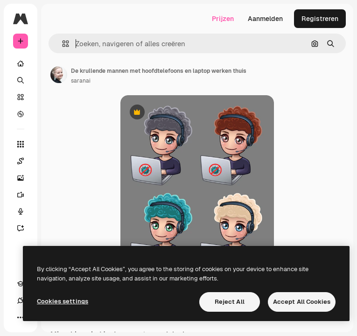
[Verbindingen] (20, 300)
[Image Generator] (25, 177)
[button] (62, 43)
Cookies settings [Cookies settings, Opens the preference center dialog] (62, 301)
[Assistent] (25, 228)
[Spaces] (25, 161)
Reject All (230, 302)
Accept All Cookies (301, 302)
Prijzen (223, 18)
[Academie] (20, 283)
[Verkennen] (20, 113)
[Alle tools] (20, 144)
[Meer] (20, 317)
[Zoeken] (20, 80)
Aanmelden (265, 18)
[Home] (20, 63)
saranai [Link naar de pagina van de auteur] (81, 80)
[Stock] (20, 97)
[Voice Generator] (25, 211)
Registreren (319, 18)
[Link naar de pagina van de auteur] (58, 74)
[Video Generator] (25, 194)
